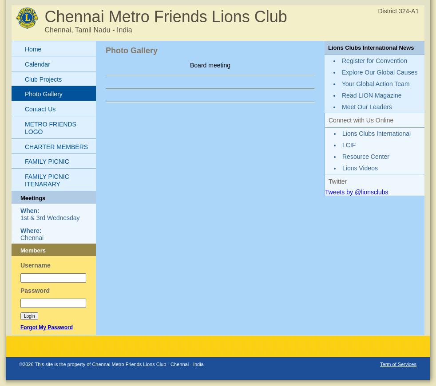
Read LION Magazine (372, 95)
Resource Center (365, 156)
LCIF (349, 145)
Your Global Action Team (376, 83)
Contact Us (40, 109)
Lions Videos (360, 168)
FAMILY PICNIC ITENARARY (47, 180)
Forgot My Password (46, 327)
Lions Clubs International (376, 133)
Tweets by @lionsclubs (356, 192)
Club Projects (43, 79)
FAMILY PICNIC (47, 161)
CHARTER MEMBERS (56, 146)
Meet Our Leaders (367, 106)
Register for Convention (374, 60)
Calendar (37, 64)
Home (33, 49)
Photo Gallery (44, 94)
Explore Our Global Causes (379, 72)
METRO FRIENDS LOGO (50, 128)
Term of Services (398, 364)
